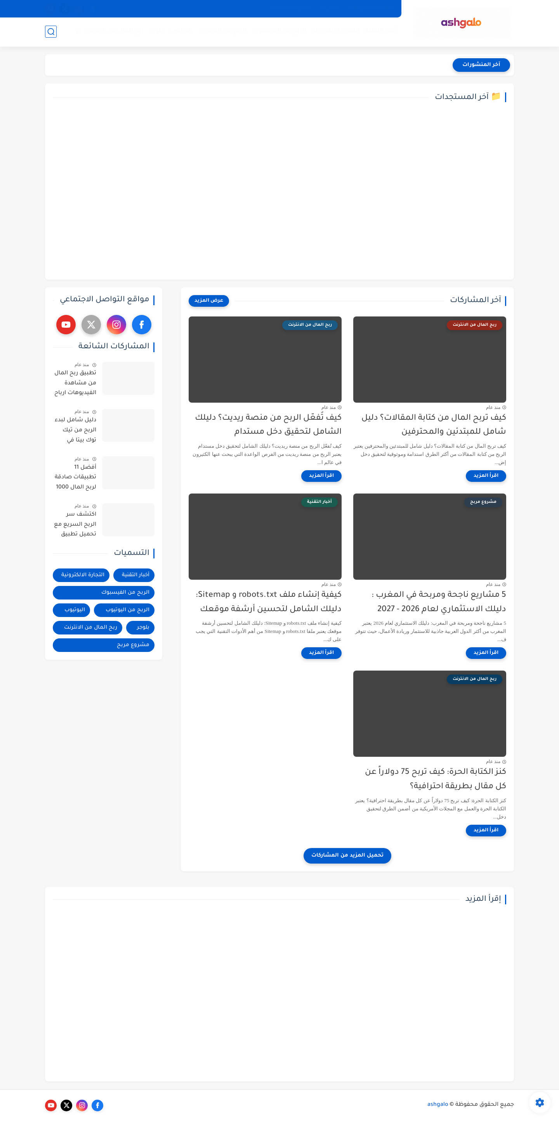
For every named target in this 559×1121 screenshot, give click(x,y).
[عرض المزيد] (209, 301)
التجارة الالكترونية (335, 31)
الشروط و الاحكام (291, 8)
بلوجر (156, 31)
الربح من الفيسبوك (279, 31)
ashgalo (437, 1105)
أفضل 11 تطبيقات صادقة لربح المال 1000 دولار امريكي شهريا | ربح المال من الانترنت (75, 479)
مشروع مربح (133, 645)
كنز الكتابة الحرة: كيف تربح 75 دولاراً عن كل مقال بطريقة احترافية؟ (435, 779)
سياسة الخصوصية (370, 8)
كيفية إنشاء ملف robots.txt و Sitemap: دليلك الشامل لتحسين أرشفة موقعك (269, 602)
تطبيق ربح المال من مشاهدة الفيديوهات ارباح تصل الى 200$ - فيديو (75, 384)
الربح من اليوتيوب (222, 31)
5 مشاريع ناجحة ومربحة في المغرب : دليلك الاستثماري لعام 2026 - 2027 (439, 602)
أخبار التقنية (381, 31)
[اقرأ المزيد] (486, 476)
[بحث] (51, 32)
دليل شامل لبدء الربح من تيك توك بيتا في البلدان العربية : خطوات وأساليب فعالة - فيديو (74, 431)
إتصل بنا (330, 8)
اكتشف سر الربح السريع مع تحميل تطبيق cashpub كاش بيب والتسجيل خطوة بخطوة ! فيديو (75, 526)
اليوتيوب (181, 31)
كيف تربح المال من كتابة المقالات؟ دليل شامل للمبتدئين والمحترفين (433, 425)
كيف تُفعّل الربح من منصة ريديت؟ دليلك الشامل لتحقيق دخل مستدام (268, 425)
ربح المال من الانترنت (115, 31)
